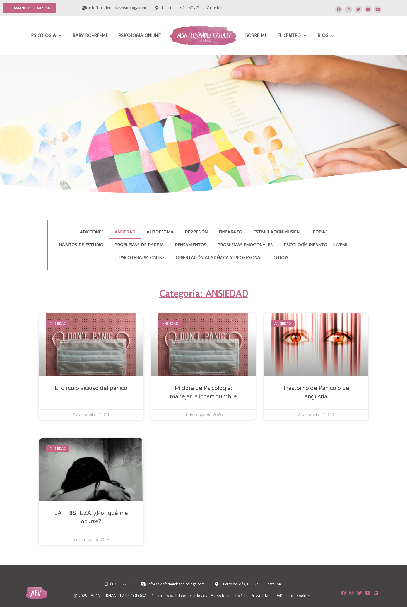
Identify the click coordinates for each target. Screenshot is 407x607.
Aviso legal (221, 596)
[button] (29, 8)
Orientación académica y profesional (219, 257)
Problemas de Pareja (139, 244)
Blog (325, 35)
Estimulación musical (277, 232)
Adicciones (91, 232)
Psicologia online (139, 35)
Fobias (320, 232)
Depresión (196, 232)
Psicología (46, 35)
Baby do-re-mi (90, 35)
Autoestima (160, 232)
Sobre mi (255, 35)
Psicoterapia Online (142, 257)
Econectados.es (193, 596)
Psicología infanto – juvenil (316, 244)
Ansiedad (125, 232)
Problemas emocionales (245, 244)
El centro (291, 35)
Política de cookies (293, 596)
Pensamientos (190, 244)
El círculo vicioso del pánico (91, 388)
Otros (281, 257)
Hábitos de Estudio (81, 244)
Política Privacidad (253, 596)
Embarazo (230, 232)
